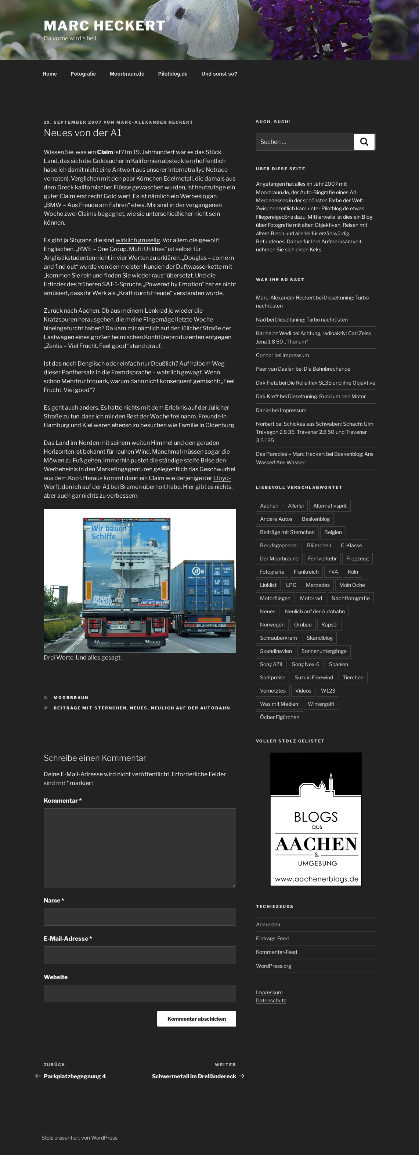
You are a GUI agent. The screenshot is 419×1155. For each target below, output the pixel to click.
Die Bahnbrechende (327, 369)
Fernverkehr (322, 558)
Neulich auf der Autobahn (190, 708)
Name (54, 900)
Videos (303, 690)
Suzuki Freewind (314, 677)
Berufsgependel (278, 545)
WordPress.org (273, 966)
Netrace (217, 169)
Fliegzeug (357, 558)
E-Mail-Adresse (68, 938)
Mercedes (318, 585)
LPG (291, 585)
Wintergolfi (321, 704)
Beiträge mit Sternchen (90, 708)
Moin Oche (352, 585)
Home (50, 74)
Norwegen (272, 624)
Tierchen (353, 677)
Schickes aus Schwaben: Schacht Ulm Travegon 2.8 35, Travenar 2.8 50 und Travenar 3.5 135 (314, 432)
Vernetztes (273, 690)
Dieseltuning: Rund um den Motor (327, 396)
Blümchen (319, 545)
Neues (139, 708)
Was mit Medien (279, 704)
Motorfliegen (275, 598)
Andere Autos (276, 519)
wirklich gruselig (138, 240)
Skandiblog (320, 638)
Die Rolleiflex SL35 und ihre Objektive (331, 382)
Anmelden (268, 924)
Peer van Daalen (275, 369)
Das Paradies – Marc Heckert (290, 454)
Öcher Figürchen (279, 717)
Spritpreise (272, 677)
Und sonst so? (219, 74)
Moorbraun (71, 697)
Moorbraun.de (127, 74)
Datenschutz (271, 1000)
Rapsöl (329, 624)
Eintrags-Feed (272, 938)
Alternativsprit (330, 505)
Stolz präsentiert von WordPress (79, 1137)
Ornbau (303, 624)
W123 (328, 690)
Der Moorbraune (279, 558)
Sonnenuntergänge (324, 651)
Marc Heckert (105, 26)
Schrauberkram (278, 638)
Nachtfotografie (351, 598)
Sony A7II (271, 664)
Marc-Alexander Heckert (155, 122)
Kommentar (63, 800)
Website (56, 977)
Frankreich (306, 572)
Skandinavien (276, 651)
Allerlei (296, 505)
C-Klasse (351, 545)
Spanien (338, 664)
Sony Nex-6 (305, 664)
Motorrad (311, 598)
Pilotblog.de (173, 74)
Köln (353, 572)
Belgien (333, 532)
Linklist (268, 585)
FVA (333, 572)
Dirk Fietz (267, 382)
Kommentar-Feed (276, 952)
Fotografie (83, 74)
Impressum (295, 355)
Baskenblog (316, 519)
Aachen (269, 505)
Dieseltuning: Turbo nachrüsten (311, 319)
